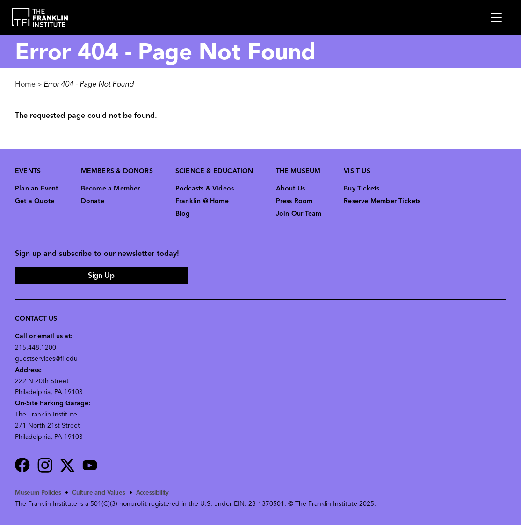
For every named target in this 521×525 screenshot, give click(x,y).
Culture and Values (103, 492)
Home (25, 84)
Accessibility (160, 492)
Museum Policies (40, 492)
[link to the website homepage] (40, 17)
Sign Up (101, 276)
